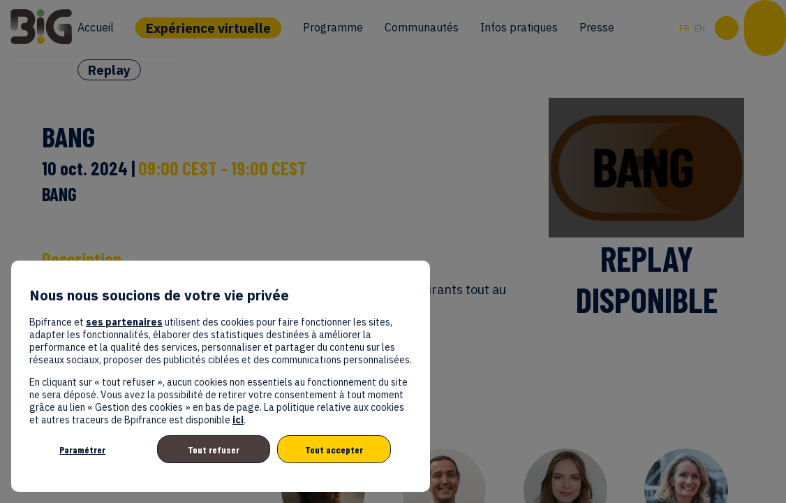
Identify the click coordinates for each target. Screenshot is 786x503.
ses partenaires (124, 322)
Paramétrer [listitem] (82, 449)
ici (238, 420)
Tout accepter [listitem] (334, 449)
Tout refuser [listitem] (213, 449)
